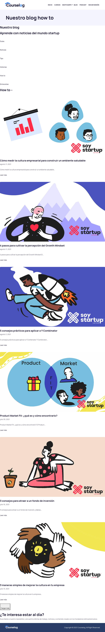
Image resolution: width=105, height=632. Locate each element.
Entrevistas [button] (4, 84)
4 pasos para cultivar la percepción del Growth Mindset (32, 245)
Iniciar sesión (93, 5)
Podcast (83, 5)
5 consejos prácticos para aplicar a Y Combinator (28, 330)
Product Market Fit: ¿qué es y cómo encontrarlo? (28, 415)
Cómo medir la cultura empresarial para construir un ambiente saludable (43, 160)
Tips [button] (1, 58)
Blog (76, 5)
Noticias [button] (3, 50)
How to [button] (2, 75)
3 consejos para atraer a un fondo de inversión (27, 500)
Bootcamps (66, 5)
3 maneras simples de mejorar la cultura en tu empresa (32, 585)
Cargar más (5, 608)
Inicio (50, 5)
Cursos (57, 5)
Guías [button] (2, 41)
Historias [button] (3, 67)
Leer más (3, 175)
